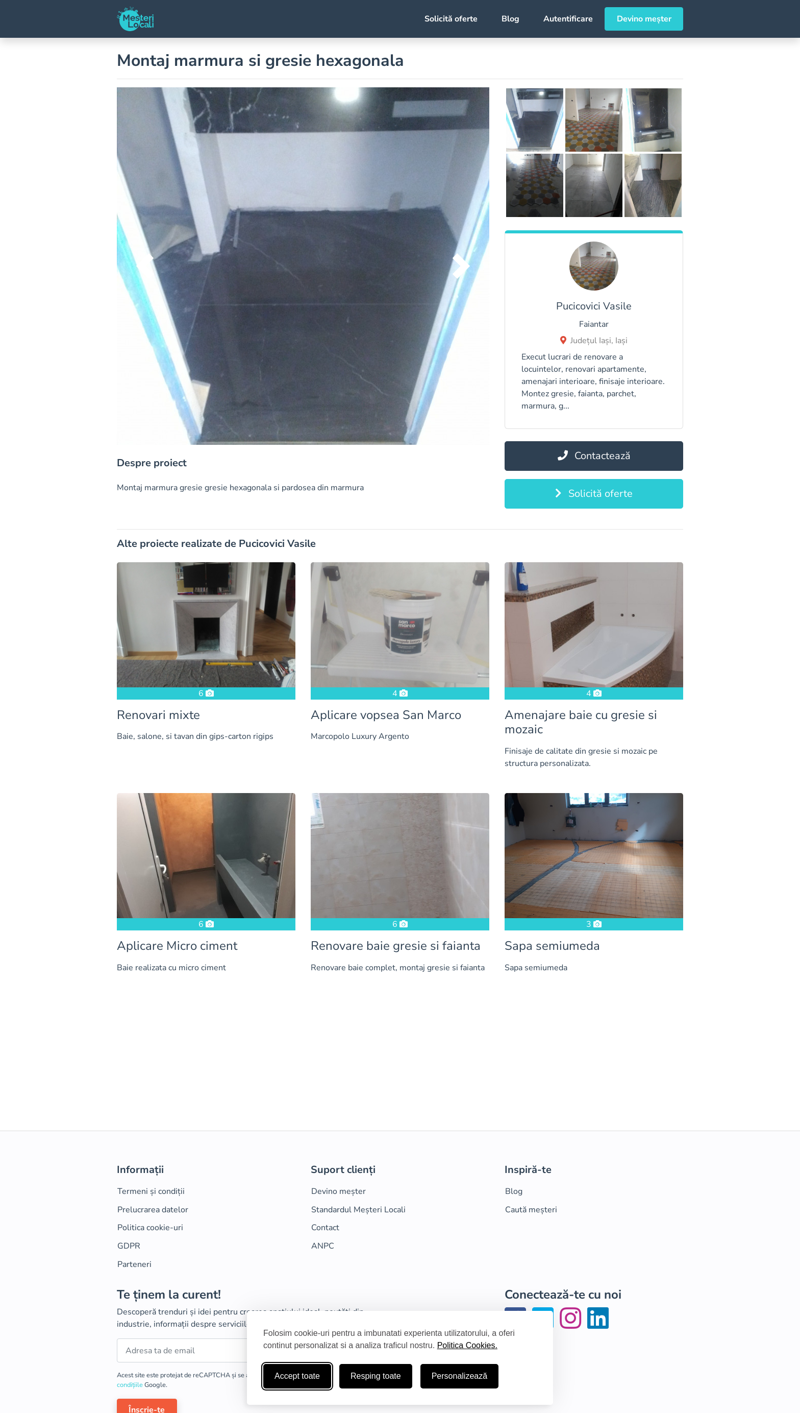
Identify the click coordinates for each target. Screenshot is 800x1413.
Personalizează (459, 1376)
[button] (145, 266)
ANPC (322, 1246)
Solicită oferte (451, 19)
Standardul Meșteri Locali (358, 1209)
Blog (510, 19)
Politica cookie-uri (150, 1227)
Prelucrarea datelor (152, 1209)
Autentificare (568, 19)
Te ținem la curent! (169, 1294)
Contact (325, 1227)
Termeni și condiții (151, 1191)
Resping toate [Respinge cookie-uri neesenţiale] (376, 1376)
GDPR (128, 1246)
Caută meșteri (531, 1209)
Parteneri (134, 1264)
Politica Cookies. (467, 1345)
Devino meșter (644, 19)
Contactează (594, 456)
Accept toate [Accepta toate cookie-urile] (297, 1376)
